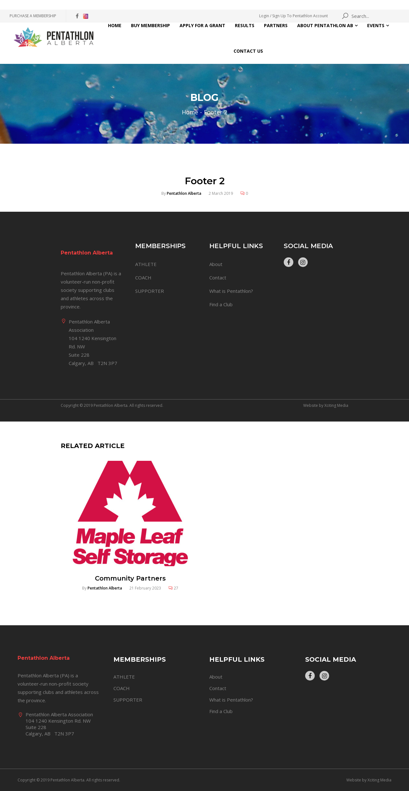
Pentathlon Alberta (184, 193)
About (215, 264)
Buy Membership (150, 25)
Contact (217, 277)
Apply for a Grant (202, 25)
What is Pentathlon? (231, 291)
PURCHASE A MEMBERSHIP (33, 16)
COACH (143, 277)
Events (375, 25)
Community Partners (130, 578)
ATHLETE (146, 264)
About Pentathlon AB (325, 25)
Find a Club (221, 304)
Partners (276, 25)
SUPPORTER (149, 291)
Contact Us (248, 51)
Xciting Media (336, 405)
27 (176, 588)
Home (114, 25)
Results (244, 25)
